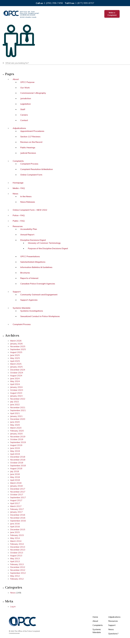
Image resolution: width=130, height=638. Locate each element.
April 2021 (15, 413)
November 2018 (17, 459)
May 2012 (15, 576)
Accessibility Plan (28, 229)
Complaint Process (29, 163)
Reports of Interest (29, 278)
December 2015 (17, 529)
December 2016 (17, 515)
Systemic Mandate (21, 308)
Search (128, 63)
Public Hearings (27, 147)
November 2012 (17, 570)
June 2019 (15, 448)
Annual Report (27, 234)
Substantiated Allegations (32, 262)
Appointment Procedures (32, 131)
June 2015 (15, 532)
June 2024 (15, 378)
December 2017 (17, 488)
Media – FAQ (19, 188)
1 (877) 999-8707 (84, 3)
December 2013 (17, 547)
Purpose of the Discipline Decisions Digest (48, 248)
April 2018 (15, 480)
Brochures (25, 272)
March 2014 (15, 541)
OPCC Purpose (27, 82)
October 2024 (16, 372)
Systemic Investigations (31, 311)
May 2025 (15, 358)
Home (95, 617)
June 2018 (15, 474)
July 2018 (14, 471)
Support (17, 291)
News (15, 193)
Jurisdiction (25, 98)
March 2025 (15, 364)
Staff (22, 109)
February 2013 (17, 564)
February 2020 (17, 430)
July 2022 (14, 401)
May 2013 (15, 558)
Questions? (113, 633)
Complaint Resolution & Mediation (36, 169)
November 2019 (17, 436)
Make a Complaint (112, 13)
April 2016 (15, 526)
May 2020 (15, 425)
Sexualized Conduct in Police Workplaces (40, 316)
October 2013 (16, 552)
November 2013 (17, 549)
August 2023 (16, 393)
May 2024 (15, 381)
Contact (24, 120)
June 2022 (15, 404)
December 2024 (17, 369)
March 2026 (15, 340)
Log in (13, 606)
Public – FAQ (19, 221)
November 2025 (17, 346)
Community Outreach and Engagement (38, 294)
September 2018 (18, 465)
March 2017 (15, 506)
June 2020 (15, 422)
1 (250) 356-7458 (53, 3)
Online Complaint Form (31, 174)
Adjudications (19, 128)
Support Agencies (28, 300)
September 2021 (18, 410)
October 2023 (16, 390)
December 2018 (17, 456)
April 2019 (15, 454)
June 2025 (15, 355)
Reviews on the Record (31, 142)
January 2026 (16, 343)
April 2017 (15, 503)
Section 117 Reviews (30, 136)
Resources (18, 226)
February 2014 (17, 544)
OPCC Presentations (30, 256)
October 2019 (16, 439)
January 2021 (16, 416)
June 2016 (15, 523)
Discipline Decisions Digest (33, 240)
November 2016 (17, 517)
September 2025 (18, 349)
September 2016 (18, 520)
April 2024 (15, 384)
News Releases (27, 202)
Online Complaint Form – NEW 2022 (30, 210)
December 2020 (17, 419)
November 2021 (17, 407)
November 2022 (17, 398)
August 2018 (16, 468)
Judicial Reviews (28, 153)
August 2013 (16, 555)
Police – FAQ (19, 215)
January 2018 (16, 486)
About (16, 79)
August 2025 (16, 352)
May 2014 (15, 538)
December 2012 (17, 567)
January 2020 (16, 433)
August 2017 (16, 500)
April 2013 (15, 561)
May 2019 (15, 451)
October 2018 (16, 462)
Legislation (25, 104)
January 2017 (16, 512)
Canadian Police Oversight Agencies (37, 283)
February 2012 (17, 578)
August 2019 (16, 445)
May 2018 (15, 477)
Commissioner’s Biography (33, 93)
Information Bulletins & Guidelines (36, 267)
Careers (24, 115)
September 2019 (18, 442)
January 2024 (16, 387)
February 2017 (17, 509)
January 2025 (16, 366)
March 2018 (15, 483)
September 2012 (18, 573)
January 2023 (16, 396)
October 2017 (16, 494)
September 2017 (18, 497)
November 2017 (17, 491)
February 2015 (17, 535)
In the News (25, 196)
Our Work (25, 87)
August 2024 (16, 375)
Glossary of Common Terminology (44, 243)
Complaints (18, 161)
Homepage (18, 182)
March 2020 (15, 427)
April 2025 (15, 361)
